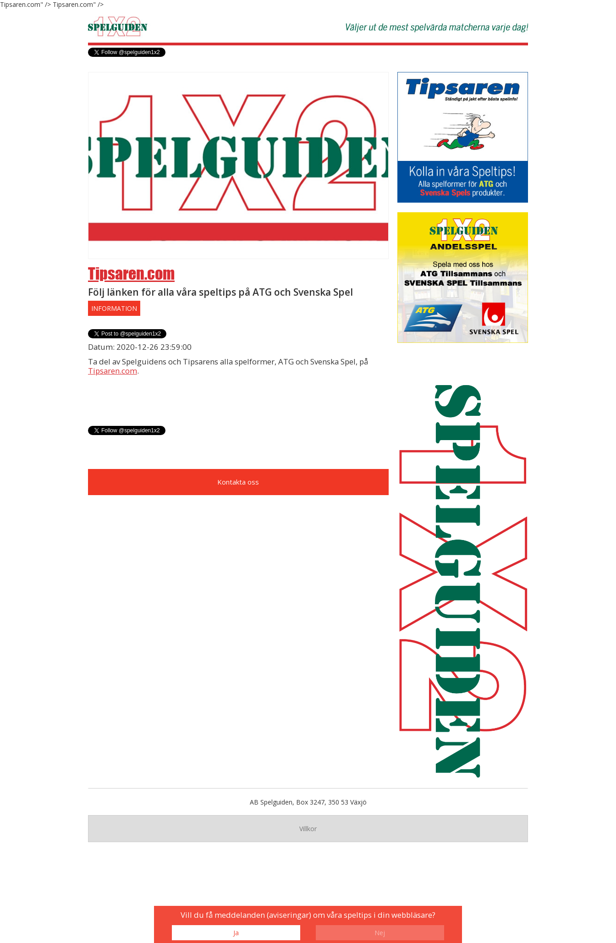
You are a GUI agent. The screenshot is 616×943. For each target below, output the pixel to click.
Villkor (308, 828)
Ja (236, 932)
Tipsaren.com (131, 273)
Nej (379, 932)
